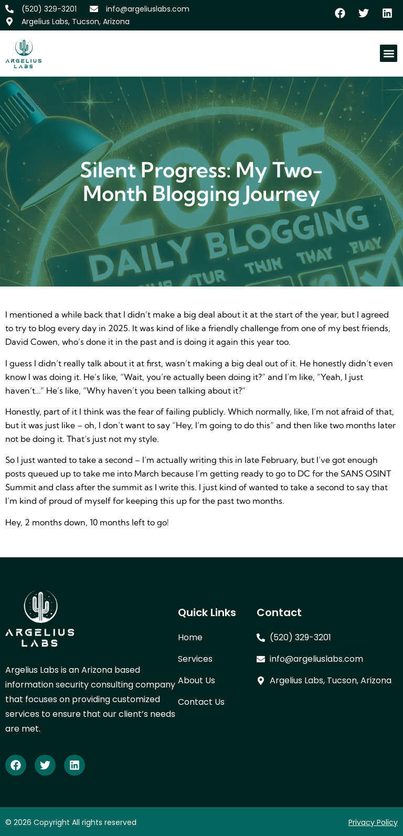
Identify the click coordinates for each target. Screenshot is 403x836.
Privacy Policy (373, 822)
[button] (388, 53)
